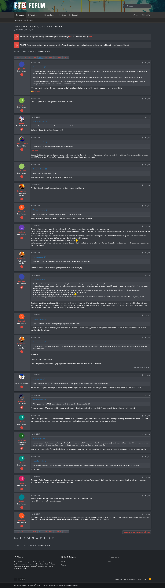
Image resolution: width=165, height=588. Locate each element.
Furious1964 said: (39, 210)
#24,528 (147, 226)
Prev (17, 57)
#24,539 (147, 496)
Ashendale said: (38, 67)
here (70, 37)
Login (109, 561)
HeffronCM (19, 30)
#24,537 (147, 457)
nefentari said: (37, 438)
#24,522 (147, 99)
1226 (35, 57)
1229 (50, 57)
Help (139, 579)
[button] (40, 15)
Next (65, 57)
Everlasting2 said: (39, 169)
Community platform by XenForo (34, 585)
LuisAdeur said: (38, 279)
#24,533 (147, 375)
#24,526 (147, 185)
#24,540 (147, 514)
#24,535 (147, 416)
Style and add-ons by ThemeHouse (66, 585)
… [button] (25, 57)
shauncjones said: (39, 121)
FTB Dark (22, 579)
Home (63, 561)
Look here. (34, 150)
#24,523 (147, 117)
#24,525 (147, 165)
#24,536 (147, 434)
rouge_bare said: (38, 461)
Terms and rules (120, 579)
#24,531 (147, 315)
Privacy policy (131, 579)
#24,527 (147, 206)
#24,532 (147, 338)
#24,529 (147, 253)
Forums (63, 565)
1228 (45, 57)
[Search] (137, 6)
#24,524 (147, 138)
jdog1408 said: (38, 379)
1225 (29, 57)
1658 (59, 57)
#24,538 (147, 477)
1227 (40, 57)
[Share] (142, 63)
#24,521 (147, 63)
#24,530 (147, 275)
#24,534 (147, 395)
